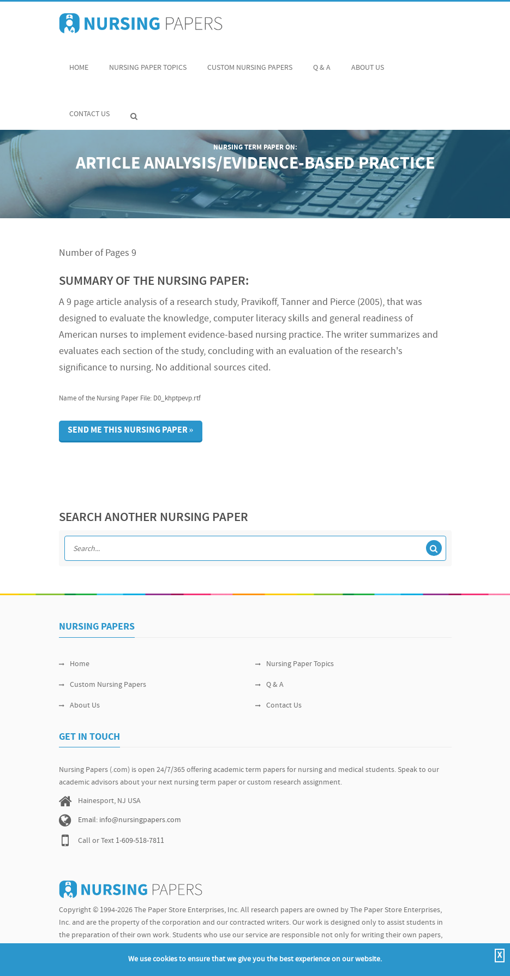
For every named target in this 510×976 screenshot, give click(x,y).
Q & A (322, 62)
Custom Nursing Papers (249, 62)
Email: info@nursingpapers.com (129, 820)
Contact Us (89, 108)
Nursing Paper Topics (148, 62)
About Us (367, 62)
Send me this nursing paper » (131, 430)
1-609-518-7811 (140, 841)
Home (78, 62)
